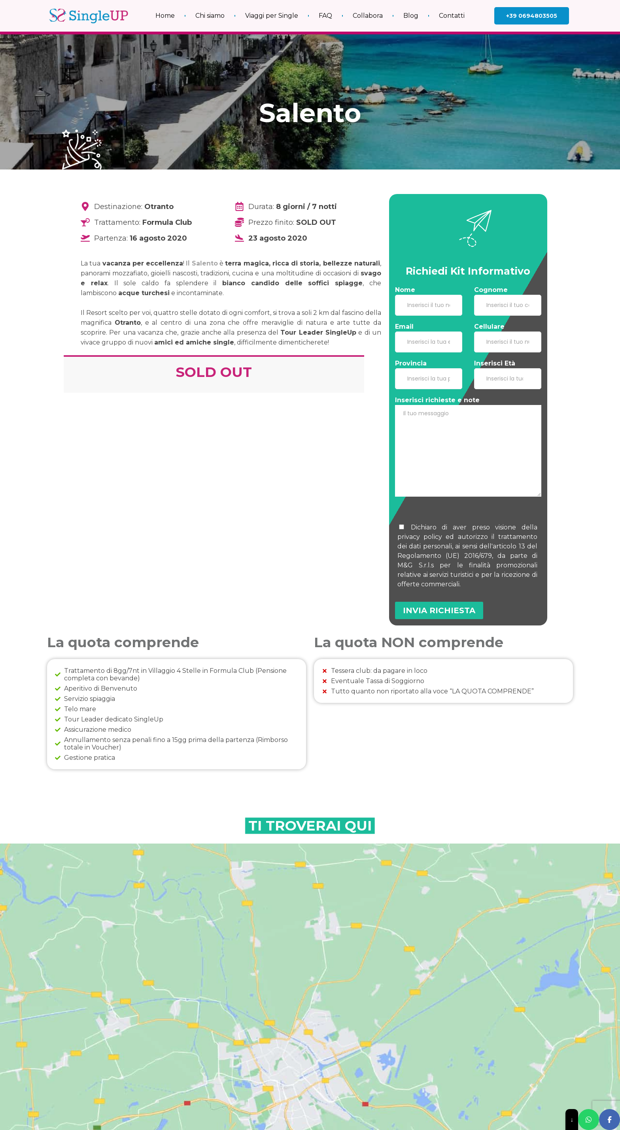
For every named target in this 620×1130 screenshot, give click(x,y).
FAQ (325, 12)
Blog (410, 12)
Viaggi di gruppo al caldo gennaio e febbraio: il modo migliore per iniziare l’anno (246, 1070)
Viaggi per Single (271, 12)
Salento (205, 263)
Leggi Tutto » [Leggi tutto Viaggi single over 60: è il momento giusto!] (209, 1039)
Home (165, 12)
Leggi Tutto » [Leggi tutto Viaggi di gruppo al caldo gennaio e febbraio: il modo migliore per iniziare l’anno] (209, 1100)
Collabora (368, 12)
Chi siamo (210, 12)
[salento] (310, 903)
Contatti (452, 12)
